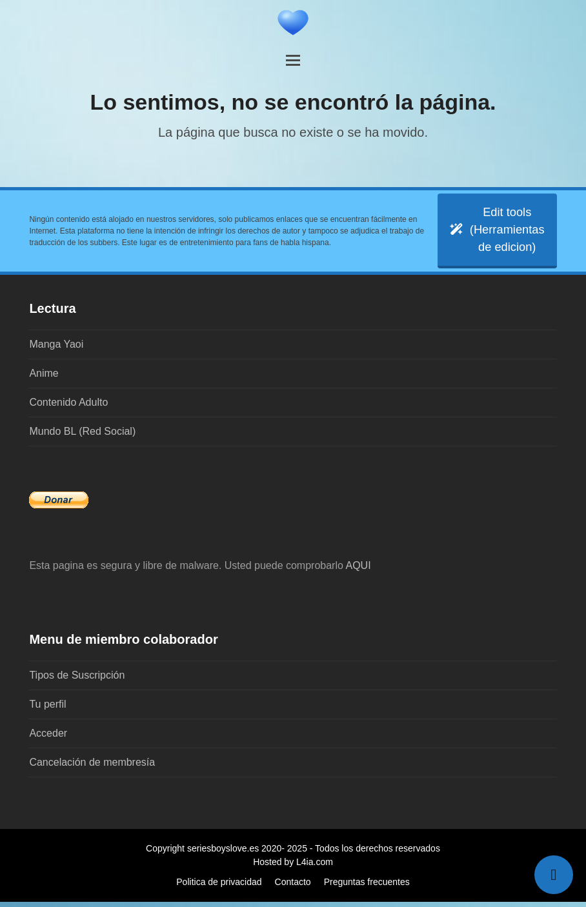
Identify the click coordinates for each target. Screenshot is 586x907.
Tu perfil (47, 709)
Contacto (293, 887)
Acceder (48, 738)
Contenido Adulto (68, 407)
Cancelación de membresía (92, 767)
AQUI (357, 570)
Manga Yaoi (56, 349)
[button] (293, 60)
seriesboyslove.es (223, 853)
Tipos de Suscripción (77, 680)
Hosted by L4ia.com (293, 867)
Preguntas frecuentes (367, 887)
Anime (43, 378)
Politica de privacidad (218, 887)
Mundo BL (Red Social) (82, 436)
